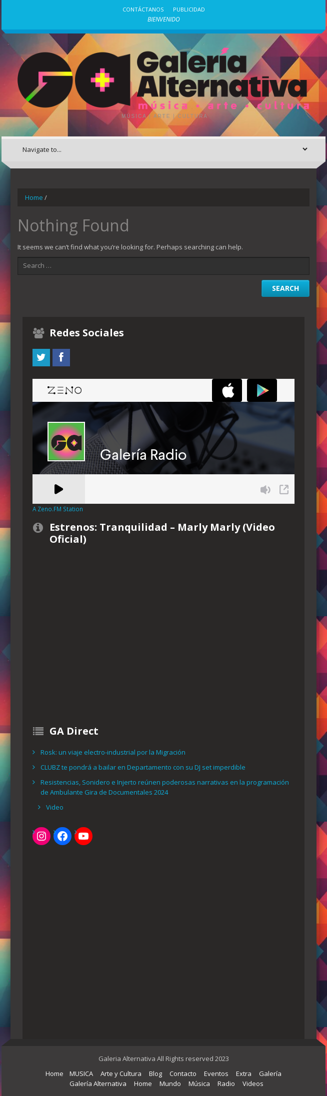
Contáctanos (143, 9)
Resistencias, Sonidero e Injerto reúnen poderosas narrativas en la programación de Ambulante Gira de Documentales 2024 (164, 787)
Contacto (183, 1073)
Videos (253, 1083)
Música (199, 1083)
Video (55, 807)
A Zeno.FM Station (57, 508)
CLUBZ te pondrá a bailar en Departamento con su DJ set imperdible (143, 767)
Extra (244, 1073)
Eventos (216, 1073)
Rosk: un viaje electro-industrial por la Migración (113, 752)
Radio (226, 1083)
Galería (270, 1073)
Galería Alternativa (98, 1083)
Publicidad (189, 9)
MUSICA (81, 1073)
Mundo (170, 1083)
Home (34, 197)
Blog (155, 1073)
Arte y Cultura (121, 1073)
